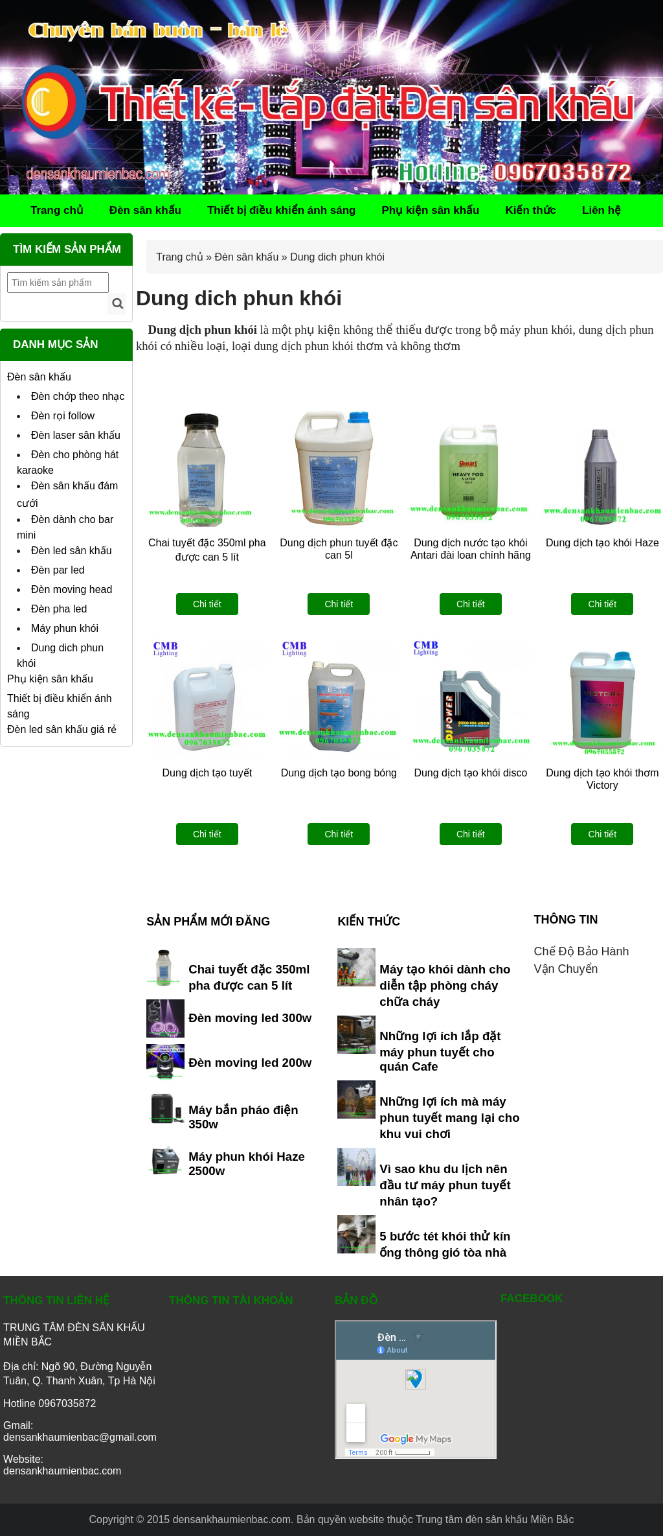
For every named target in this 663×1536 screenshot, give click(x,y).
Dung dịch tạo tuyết (208, 772)
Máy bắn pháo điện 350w (243, 1117)
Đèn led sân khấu (71, 550)
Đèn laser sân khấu (75, 435)
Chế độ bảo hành (581, 951)
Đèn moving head (71, 589)
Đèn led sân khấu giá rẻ (62, 729)
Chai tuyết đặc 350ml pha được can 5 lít (207, 550)
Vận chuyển (566, 968)
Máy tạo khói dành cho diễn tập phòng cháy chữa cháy (444, 985)
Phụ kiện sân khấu (430, 210)
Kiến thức (530, 210)
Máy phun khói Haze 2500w (246, 1164)
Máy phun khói (64, 628)
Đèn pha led (59, 608)
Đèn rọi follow (63, 415)
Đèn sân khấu (145, 210)
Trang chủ (57, 210)
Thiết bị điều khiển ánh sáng (281, 210)
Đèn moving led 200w (249, 1062)
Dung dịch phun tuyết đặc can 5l (339, 549)
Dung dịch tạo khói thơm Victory (602, 779)
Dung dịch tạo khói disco (470, 772)
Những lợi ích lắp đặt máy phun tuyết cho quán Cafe (439, 1051)
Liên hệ (601, 210)
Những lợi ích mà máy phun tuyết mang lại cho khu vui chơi (449, 1118)
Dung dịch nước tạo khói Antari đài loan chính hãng (470, 549)
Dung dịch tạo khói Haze (602, 542)
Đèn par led (58, 570)
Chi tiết (207, 604)
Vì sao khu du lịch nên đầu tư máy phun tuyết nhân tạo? (444, 1185)
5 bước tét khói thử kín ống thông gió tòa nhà (444, 1244)
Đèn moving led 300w (249, 1018)
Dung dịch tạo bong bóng (339, 772)
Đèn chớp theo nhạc (77, 396)
